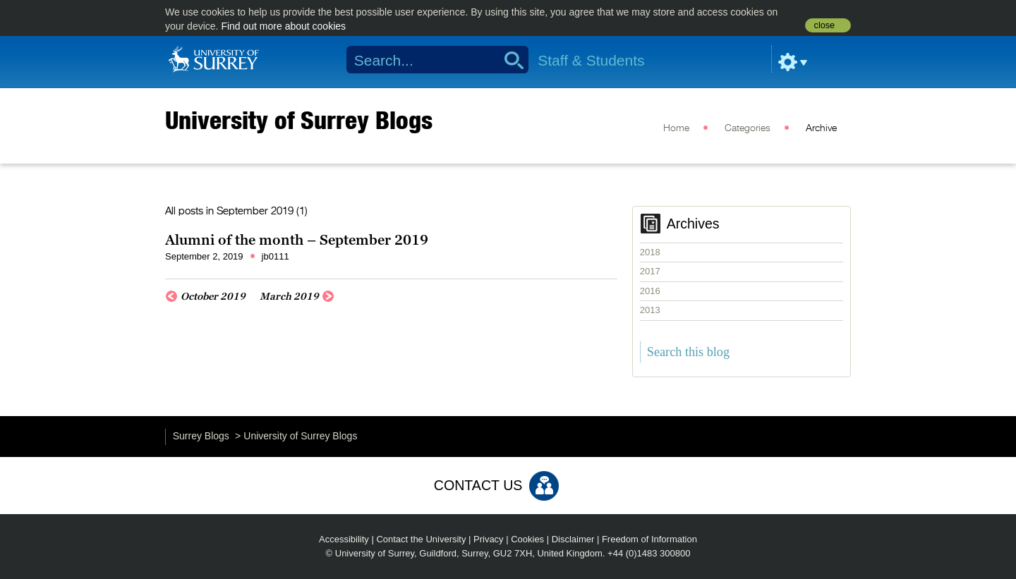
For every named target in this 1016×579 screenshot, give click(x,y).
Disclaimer (573, 539)
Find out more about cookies (283, 26)
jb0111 (275, 256)
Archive (821, 128)
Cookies (527, 539)
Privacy (488, 539)
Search (509, 60)
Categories (747, 128)
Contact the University (421, 539)
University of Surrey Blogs (299, 120)
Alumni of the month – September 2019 (296, 240)
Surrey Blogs (201, 435)
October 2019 (213, 296)
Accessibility (344, 539)
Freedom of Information (649, 539)
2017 (650, 271)
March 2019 (289, 296)
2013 (650, 310)
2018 (650, 252)
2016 (650, 291)
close (824, 25)
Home (676, 128)
